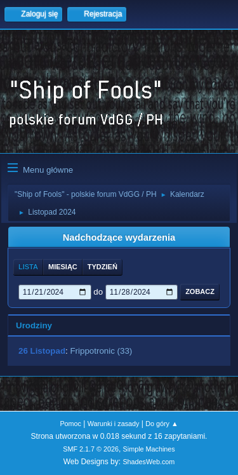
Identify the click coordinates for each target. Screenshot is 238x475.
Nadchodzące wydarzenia (119, 237)
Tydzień (102, 267)
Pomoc (70, 423)
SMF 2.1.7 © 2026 (91, 449)
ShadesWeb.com (148, 461)
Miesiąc (62, 267)
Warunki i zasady (114, 423)
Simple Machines (149, 449)
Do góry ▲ (161, 423)
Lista (28, 267)
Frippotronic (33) (101, 351)
